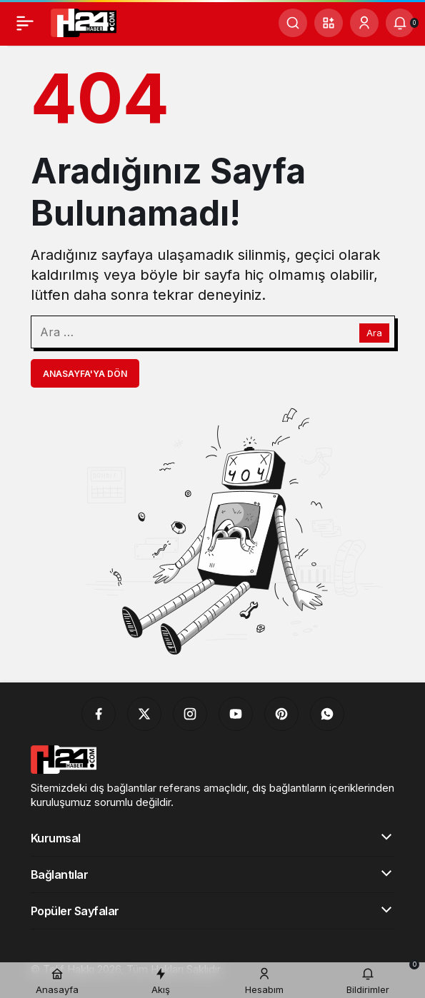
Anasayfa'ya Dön (85, 373)
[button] (328, 23)
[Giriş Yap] (364, 23)
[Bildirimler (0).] (400, 23)
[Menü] (25, 23)
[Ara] (293, 23)
